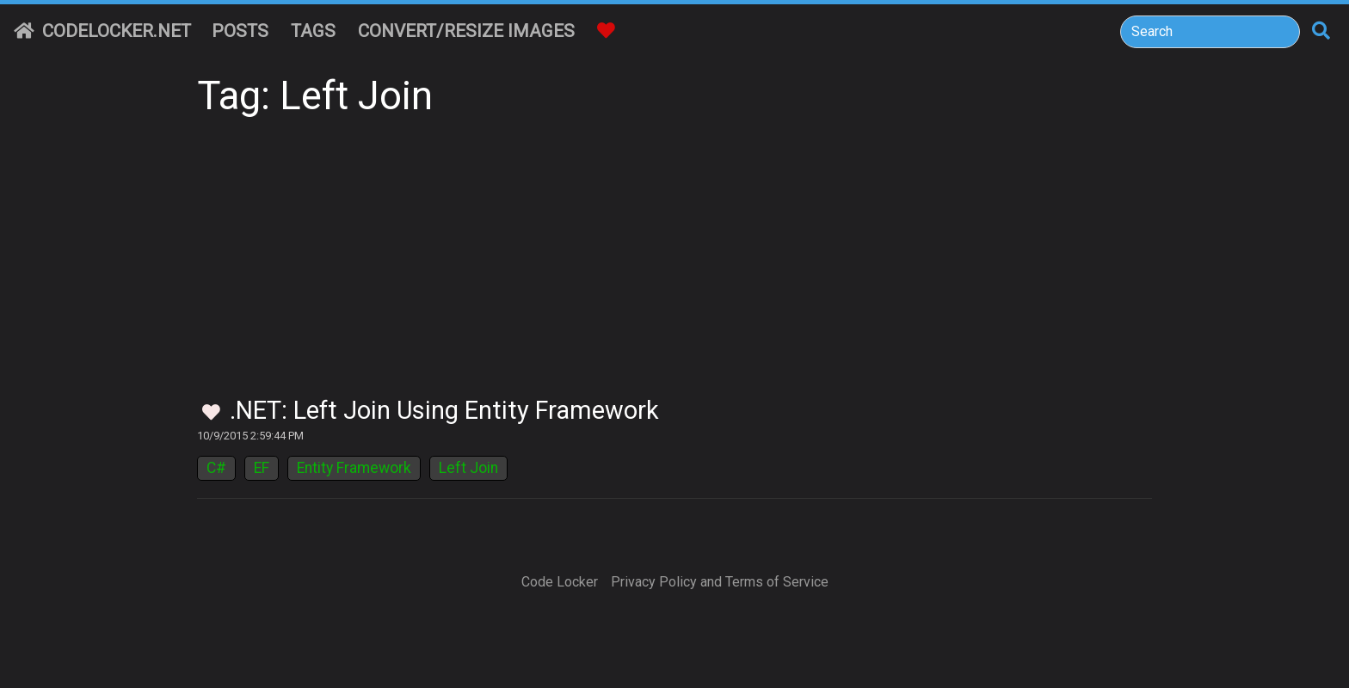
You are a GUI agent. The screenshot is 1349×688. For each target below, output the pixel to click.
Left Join (468, 467)
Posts (240, 31)
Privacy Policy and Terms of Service (719, 582)
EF (261, 467)
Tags (313, 31)
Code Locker (559, 582)
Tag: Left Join (315, 96)
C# (216, 467)
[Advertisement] (674, 266)
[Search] (1210, 31)
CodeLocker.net (102, 31)
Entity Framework (354, 467)
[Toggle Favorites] (211, 413)
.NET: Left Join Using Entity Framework (444, 410)
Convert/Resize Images (466, 31)
